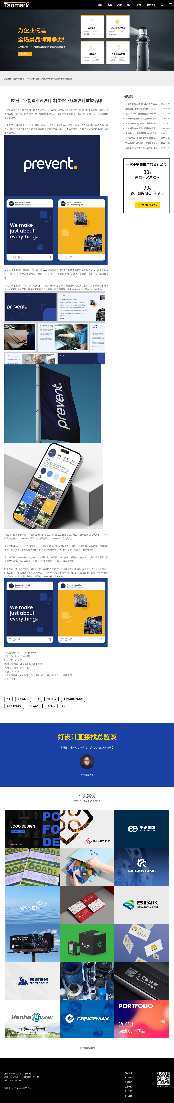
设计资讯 (21, 79)
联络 (139, 5)
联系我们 (128, 1087)
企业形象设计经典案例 (73, 699)
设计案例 (128, 1077)
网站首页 (128, 1073)
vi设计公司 (30, 79)
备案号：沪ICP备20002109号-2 (17, 1088)
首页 (100, 5)
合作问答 (151, 5)
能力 (129, 5)
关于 (119, 5)
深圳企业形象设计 (14, 706)
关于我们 (128, 1082)
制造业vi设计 (23, 699)
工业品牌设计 (34, 706)
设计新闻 (128, 1096)
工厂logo (51, 706)
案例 (110, 5)
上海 (38, 699)
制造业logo (51, 699)
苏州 (8, 699)
